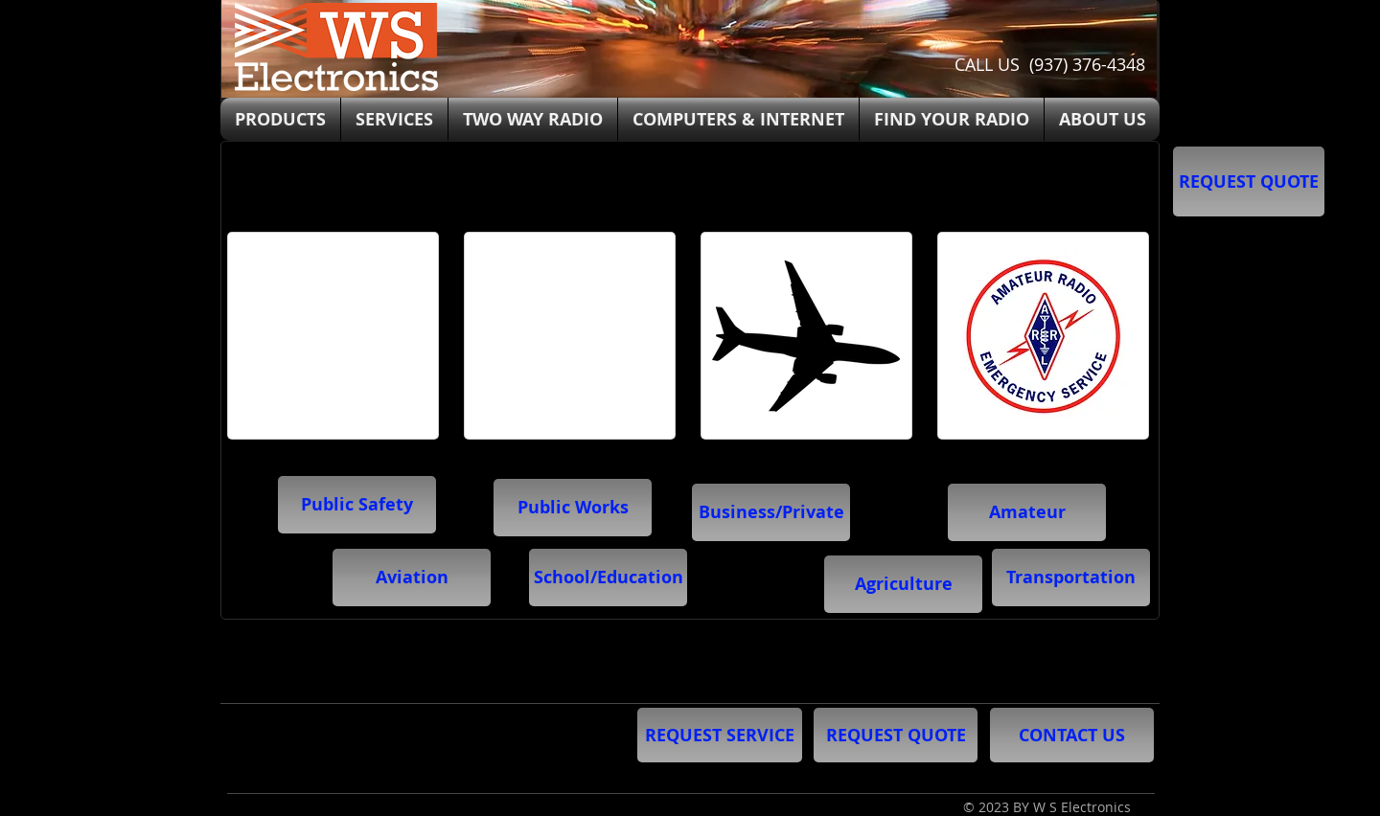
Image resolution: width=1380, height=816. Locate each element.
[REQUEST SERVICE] (719, 735)
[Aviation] (412, 577)
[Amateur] (1027, 512)
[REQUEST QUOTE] (1248, 181)
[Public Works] (573, 507)
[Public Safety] (357, 504)
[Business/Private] (771, 512)
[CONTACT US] (1072, 735)
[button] (608, 577)
